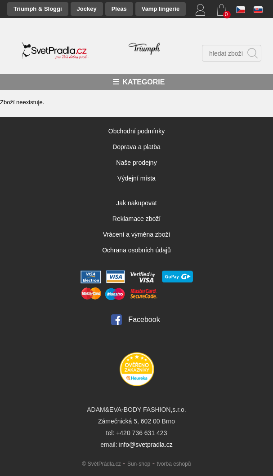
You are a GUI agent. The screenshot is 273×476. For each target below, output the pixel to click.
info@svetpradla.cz (145, 444)
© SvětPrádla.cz (101, 464)
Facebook (144, 319)
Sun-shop (138, 464)
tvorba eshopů (174, 464)
